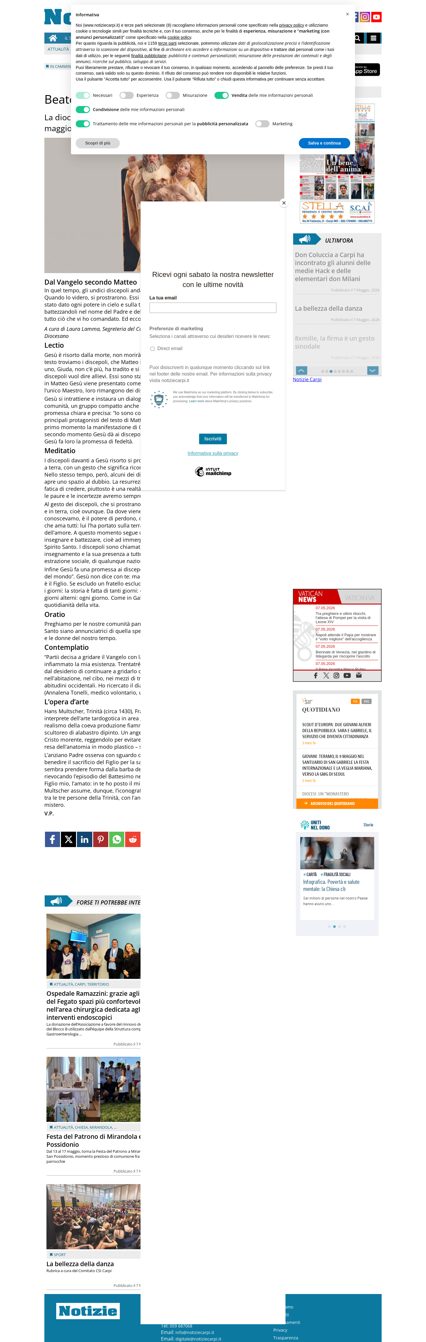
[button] (347, 14)
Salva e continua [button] (324, 143)
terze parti (167, 43)
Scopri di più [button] (97, 143)
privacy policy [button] (291, 25)
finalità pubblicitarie (149, 55)
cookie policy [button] (179, 37)
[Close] (284, 202)
